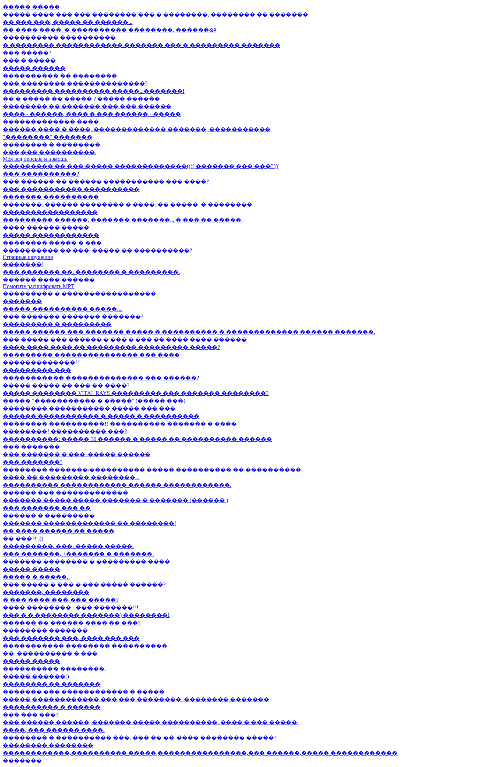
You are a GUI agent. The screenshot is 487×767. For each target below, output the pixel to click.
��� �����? (27, 53)
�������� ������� (45, 630)
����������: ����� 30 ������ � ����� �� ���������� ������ (137, 439)
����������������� (50, 212)
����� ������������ (51, 235)
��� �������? (32, 462)
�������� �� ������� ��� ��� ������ (87, 106)
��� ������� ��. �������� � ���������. (91, 272)
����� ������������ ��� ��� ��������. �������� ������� (136, 699)
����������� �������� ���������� (85, 646)
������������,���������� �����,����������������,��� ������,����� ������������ (200, 753)
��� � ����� (29, 60)
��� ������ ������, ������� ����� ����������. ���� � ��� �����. (150, 722)
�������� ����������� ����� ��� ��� (89, 408)
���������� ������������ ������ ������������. (117, 485)
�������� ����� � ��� (52, 243)
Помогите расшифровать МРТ (38, 286)
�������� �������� (48, 745)
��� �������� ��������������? (75, 83)
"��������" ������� (47, 137)
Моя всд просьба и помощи (35, 159)
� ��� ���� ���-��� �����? (61, 600)
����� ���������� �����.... (63, 309)
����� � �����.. (36, 577)
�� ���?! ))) (23, 538)
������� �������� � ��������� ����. (87, 561)
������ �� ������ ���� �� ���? (71, 623)
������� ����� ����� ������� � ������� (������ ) (115, 500)
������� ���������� (51, 197)
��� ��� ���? (30, 715)
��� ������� (31, 447)
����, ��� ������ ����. (54, 730)
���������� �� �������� (60, 76)
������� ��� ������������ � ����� (84, 692)
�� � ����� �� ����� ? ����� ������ (81, 99)
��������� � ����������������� (79, 293)
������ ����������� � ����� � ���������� (101, 416)
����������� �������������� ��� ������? (101, 378)
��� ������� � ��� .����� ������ (77, 454)
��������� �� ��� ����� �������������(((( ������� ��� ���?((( (141, 166)
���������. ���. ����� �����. (68, 546)
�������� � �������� (51, 145)
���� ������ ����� (46, 227)
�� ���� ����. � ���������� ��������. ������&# (109, 30)
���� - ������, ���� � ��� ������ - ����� (92, 114)
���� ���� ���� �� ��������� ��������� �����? (111, 347)
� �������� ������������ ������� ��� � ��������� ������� (141, 45)
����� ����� (31, 7)
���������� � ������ (51, 707)
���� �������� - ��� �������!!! (70, 607)
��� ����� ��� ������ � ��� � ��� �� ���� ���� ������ (125, 339)
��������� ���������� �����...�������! (93, 91)
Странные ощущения (28, 257)
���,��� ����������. (49, 152)
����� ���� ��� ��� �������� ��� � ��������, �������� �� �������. (156, 14)
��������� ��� (37, 370)
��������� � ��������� (57, 324)
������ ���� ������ (49, 280)
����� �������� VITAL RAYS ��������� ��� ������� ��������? (135, 393)
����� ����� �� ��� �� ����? (66, 385)
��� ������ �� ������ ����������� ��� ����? (106, 181)
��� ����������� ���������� (71, 189)
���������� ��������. (54, 669)
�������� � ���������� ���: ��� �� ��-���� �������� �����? (139, 738)
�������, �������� (46, 592)
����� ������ (34, 68)
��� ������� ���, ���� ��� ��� (71, 638)
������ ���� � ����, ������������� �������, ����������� (137, 129)
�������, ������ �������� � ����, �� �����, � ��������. (128, 204)
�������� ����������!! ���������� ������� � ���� (120, 424)
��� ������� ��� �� (47, 508)
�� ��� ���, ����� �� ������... (67, 22)
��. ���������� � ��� (50, 653)
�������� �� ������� (51, 684)
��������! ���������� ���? (65, 431)
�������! (23, 264)
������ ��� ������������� (65, 493)
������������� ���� (51, 122)
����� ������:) (36, 676)
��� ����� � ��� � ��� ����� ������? (84, 584)
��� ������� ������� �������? (73, 316)
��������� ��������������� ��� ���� (91, 355)
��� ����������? (41, 174)
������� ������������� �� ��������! (89, 523)
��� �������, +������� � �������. (78, 554)
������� (22, 301)
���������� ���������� (59, 37)
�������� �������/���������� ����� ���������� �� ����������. (153, 470)
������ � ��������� (49, 516)
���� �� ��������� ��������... (71, 477)
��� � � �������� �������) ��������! (86, 615)
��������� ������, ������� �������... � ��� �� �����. (123, 220)
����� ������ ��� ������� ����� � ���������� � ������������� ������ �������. (189, 332)
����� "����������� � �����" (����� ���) (94, 401)
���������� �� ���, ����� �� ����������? (97, 250)
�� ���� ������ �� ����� (58, 531)
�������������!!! (42, 362)
